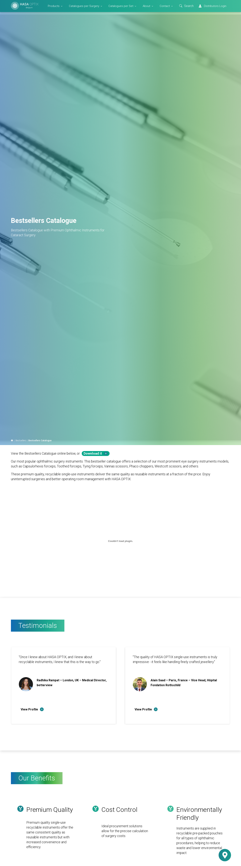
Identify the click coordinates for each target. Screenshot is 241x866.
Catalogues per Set (120, 6)
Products (53, 6)
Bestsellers (20, 440)
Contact (165, 6)
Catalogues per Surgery (84, 6)
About (146, 6)
